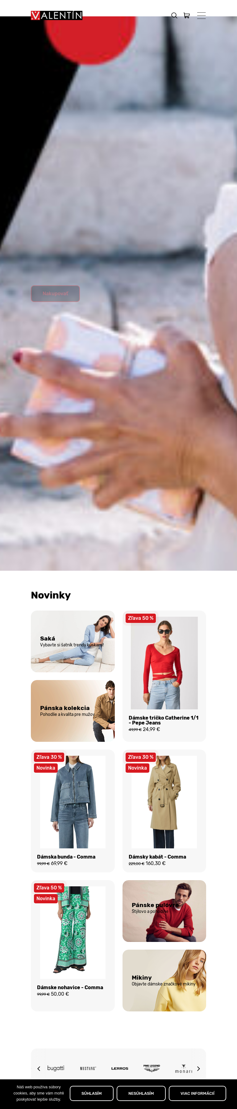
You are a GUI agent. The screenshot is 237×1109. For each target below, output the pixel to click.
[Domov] (56, 15)
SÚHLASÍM (91, 1093)
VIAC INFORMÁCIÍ (197, 1093)
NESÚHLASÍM (141, 1093)
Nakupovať (55, 308)
